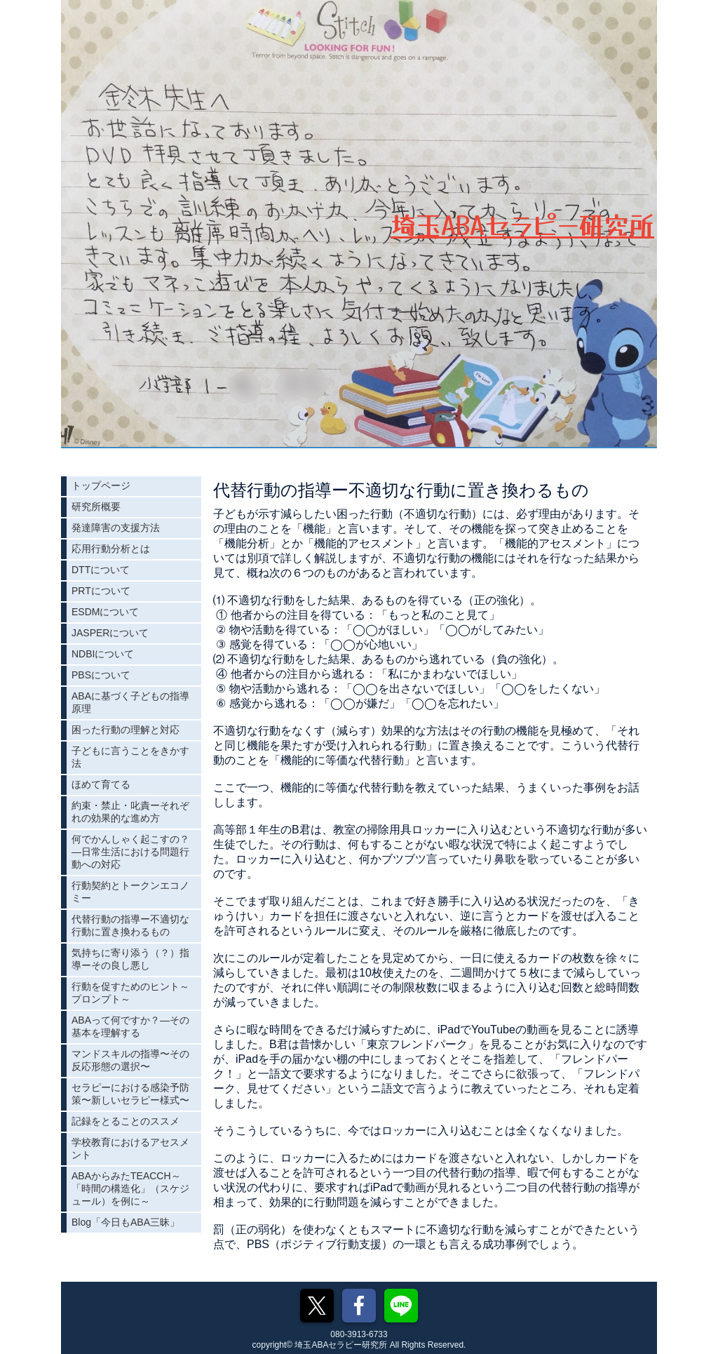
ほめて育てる (101, 784)
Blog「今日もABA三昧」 (126, 1222)
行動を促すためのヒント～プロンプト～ (130, 993)
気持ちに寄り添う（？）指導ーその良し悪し (130, 959)
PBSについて (101, 675)
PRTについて (101, 590)
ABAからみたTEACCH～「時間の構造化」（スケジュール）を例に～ (130, 1188)
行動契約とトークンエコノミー (130, 892)
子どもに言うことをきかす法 (130, 757)
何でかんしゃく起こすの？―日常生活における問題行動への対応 (130, 851)
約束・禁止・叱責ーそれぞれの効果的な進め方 (130, 812)
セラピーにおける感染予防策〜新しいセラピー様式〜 (130, 1094)
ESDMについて (105, 611)
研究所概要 (96, 506)
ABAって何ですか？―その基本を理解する (130, 1026)
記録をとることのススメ (126, 1121)
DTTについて (101, 569)
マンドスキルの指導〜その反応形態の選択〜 (130, 1060)
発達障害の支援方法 (116, 527)
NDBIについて (103, 653)
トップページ (101, 485)
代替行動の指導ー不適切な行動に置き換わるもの (130, 925)
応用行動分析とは (111, 548)
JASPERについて (110, 632)
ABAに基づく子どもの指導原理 (130, 702)
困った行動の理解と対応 (126, 729)
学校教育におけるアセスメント (130, 1148)
